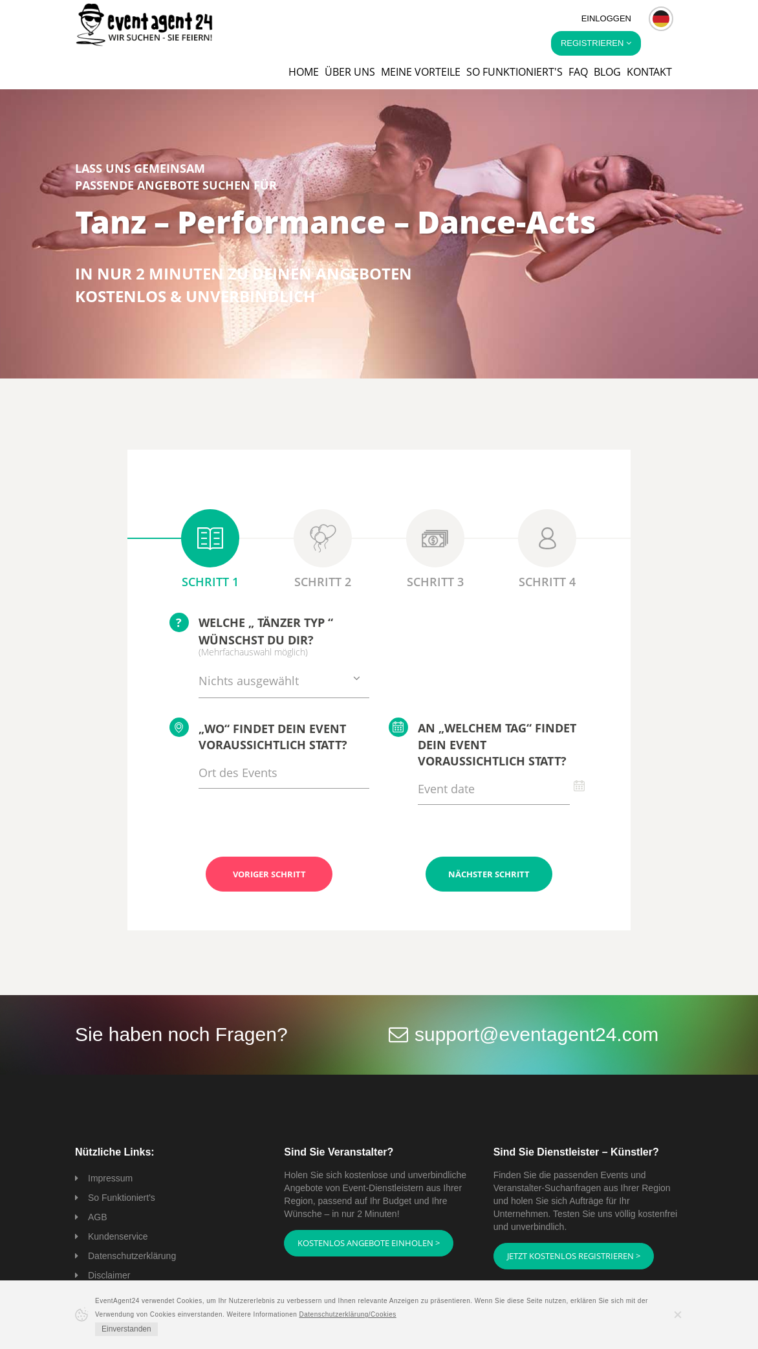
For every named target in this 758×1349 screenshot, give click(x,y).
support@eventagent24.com (536, 1034)
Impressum (110, 1178)
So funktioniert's (514, 72)
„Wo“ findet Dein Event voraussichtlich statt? (258, 735)
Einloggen (606, 18)
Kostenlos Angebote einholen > (369, 1243)
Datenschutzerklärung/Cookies (347, 1314)
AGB (97, 1217)
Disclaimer (109, 1275)
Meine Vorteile (420, 72)
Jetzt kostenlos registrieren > (573, 1256)
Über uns (350, 72)
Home (303, 72)
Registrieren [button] (596, 43)
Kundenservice (118, 1236)
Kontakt (649, 72)
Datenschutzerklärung (132, 1256)
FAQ (578, 72)
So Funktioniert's (121, 1197)
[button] (661, 18)
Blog (607, 72)
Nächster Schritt (489, 874)
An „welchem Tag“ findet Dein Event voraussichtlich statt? (482, 743)
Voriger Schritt (269, 874)
